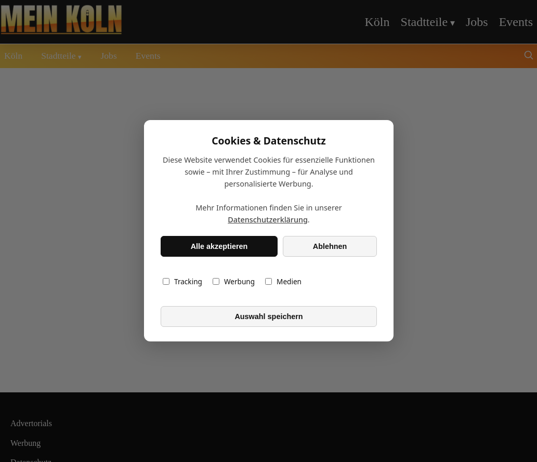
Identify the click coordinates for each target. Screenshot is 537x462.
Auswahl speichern (268, 316)
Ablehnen (329, 246)
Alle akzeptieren (218, 246)
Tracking (182, 282)
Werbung (233, 282)
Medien (283, 282)
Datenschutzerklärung (268, 220)
